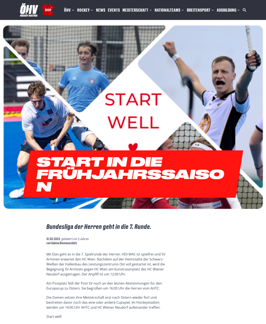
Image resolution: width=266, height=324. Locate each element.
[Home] (29, 10)
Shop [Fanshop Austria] (48, 10)
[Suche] (244, 10)
